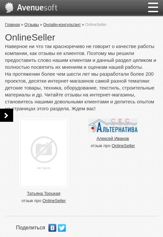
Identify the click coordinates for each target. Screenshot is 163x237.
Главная (12, 24)
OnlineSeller (54, 200)
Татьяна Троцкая (43, 193)
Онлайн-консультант (62, 24)
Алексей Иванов (112, 138)
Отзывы (31, 24)
